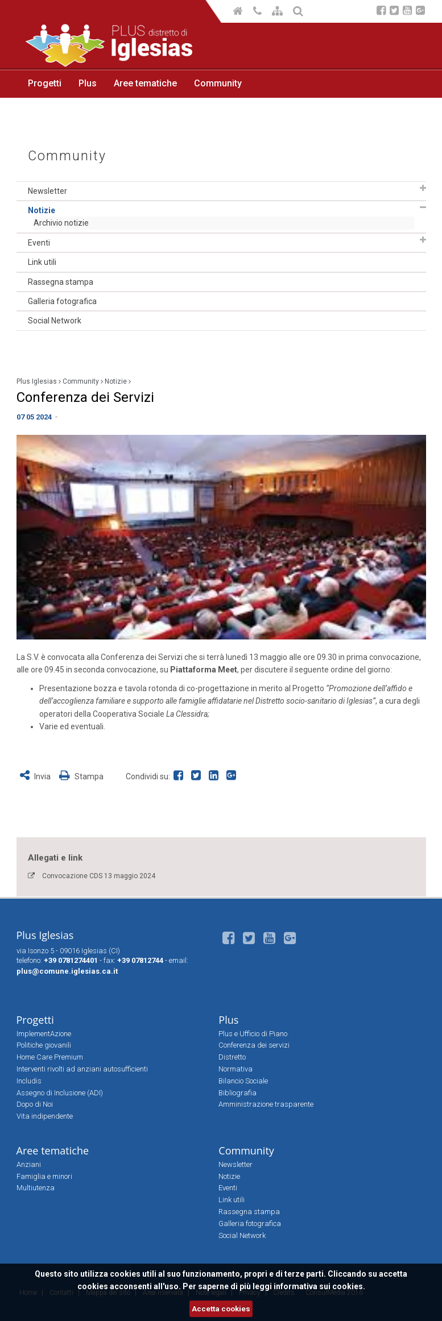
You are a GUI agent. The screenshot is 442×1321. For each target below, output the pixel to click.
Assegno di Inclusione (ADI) (59, 1093)
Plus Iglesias (36, 381)
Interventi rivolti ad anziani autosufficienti (82, 1069)
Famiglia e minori (44, 1176)
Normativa (235, 1069)
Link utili (42, 262)
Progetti (44, 83)
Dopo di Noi (34, 1104)
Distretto (232, 1057)
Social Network (54, 320)
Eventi (39, 242)
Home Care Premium (49, 1057)
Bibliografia (237, 1093)
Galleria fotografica (62, 301)
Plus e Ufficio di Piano (252, 1033)
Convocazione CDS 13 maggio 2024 (98, 876)
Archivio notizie (61, 222)
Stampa (81, 776)
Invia (36, 776)
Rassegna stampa (60, 281)
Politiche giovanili (43, 1045)
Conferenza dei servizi (254, 1045)
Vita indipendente (44, 1116)
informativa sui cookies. (319, 1286)
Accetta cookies (221, 1309)
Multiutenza (35, 1187)
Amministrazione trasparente (265, 1104)
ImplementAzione (43, 1033)
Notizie (41, 210)
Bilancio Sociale (243, 1081)
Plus (88, 83)
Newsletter (47, 191)
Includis (29, 1081)
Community (218, 83)
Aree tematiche (145, 83)
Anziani (28, 1164)
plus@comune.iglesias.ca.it (67, 971)
